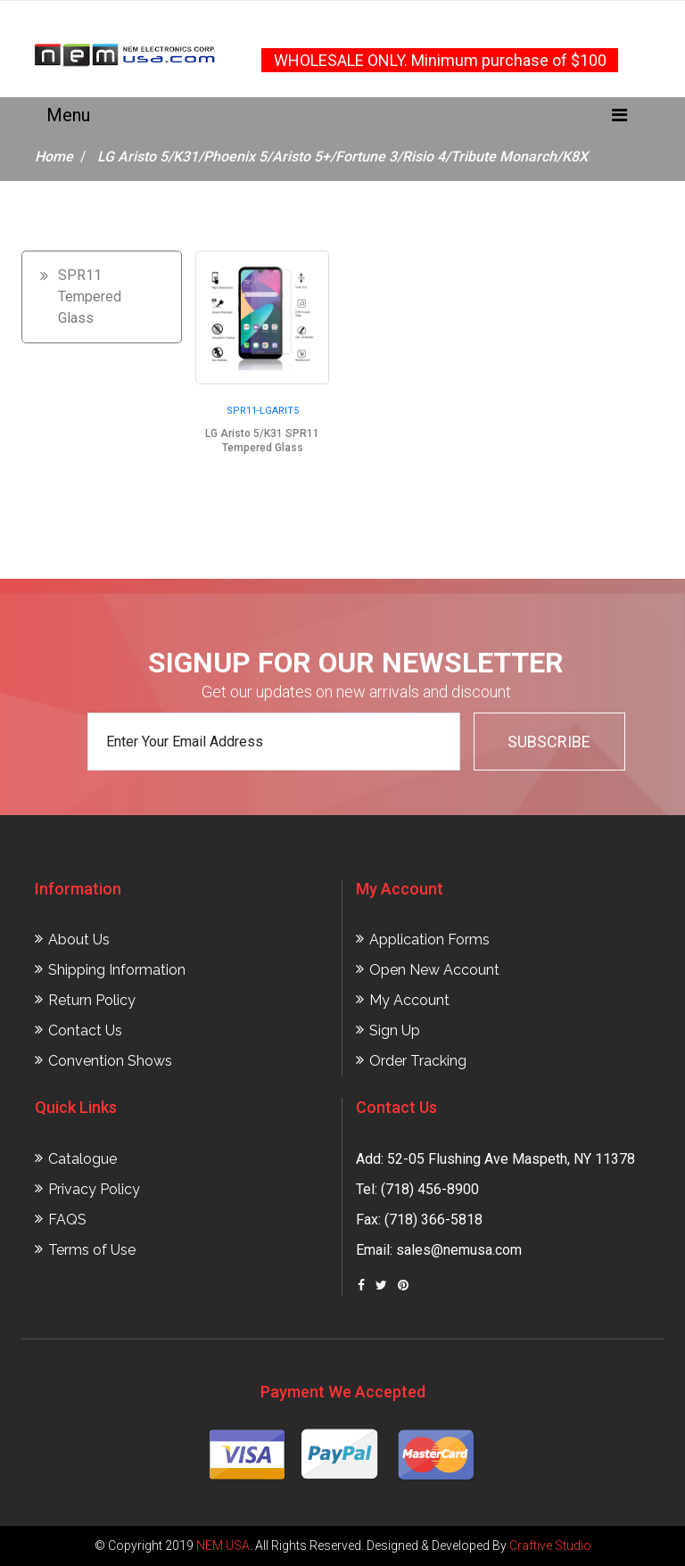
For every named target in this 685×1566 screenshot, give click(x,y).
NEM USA (223, 1545)
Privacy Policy (94, 1189)
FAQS (67, 1219)
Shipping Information (117, 969)
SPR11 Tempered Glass (89, 296)
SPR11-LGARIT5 (263, 410)
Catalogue (82, 1158)
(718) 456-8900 (430, 1189)
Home (54, 156)
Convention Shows (110, 1060)
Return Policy (92, 1000)
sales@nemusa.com (459, 1249)
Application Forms (429, 939)
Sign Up (394, 1030)
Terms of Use (92, 1249)
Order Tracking (417, 1060)
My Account (409, 1000)
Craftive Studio (550, 1545)
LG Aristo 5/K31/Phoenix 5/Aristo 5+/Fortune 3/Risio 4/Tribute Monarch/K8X (342, 156)
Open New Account (434, 969)
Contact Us (85, 1030)
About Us (79, 939)
